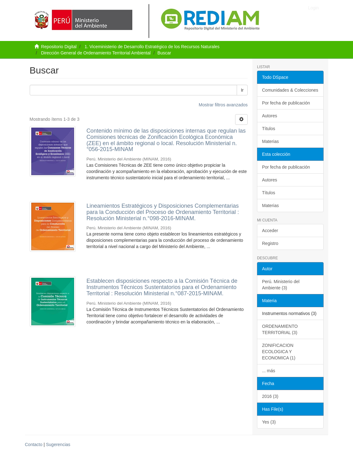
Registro (270, 243)
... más (268, 370)
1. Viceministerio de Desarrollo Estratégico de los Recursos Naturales (151, 46)
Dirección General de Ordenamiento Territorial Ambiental (96, 52)
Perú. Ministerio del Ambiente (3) (281, 284)
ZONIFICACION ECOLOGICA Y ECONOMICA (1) (278, 351)
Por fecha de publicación (286, 102)
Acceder (270, 230)
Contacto (34, 444)
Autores (269, 115)
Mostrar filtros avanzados (223, 104)
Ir (242, 90)
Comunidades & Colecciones (290, 90)
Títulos (268, 128)
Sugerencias (58, 444)
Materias (270, 141)
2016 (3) (270, 396)
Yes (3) (269, 421)
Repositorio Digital (59, 46)
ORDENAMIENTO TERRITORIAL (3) (280, 329)
